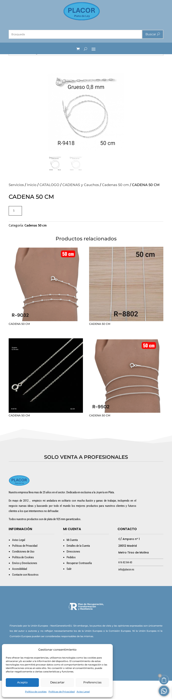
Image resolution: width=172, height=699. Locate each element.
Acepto (22, 682)
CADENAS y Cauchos (80, 203)
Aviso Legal (83, 691)
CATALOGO (49, 203)
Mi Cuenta (72, 558)
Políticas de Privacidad (61, 691)
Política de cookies (36, 691)
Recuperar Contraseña (79, 581)
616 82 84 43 (125, 580)
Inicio (31, 203)
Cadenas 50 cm (115, 203)
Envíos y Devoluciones (24, 581)
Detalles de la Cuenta (78, 564)
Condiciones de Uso (23, 570)
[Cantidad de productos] (15, 229)
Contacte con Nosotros (25, 593)
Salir (69, 587)
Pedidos (71, 575)
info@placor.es (126, 587)
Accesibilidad (19, 587)
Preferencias (92, 682)
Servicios (16, 203)
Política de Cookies (23, 575)
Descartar (57, 682)
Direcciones (73, 570)
